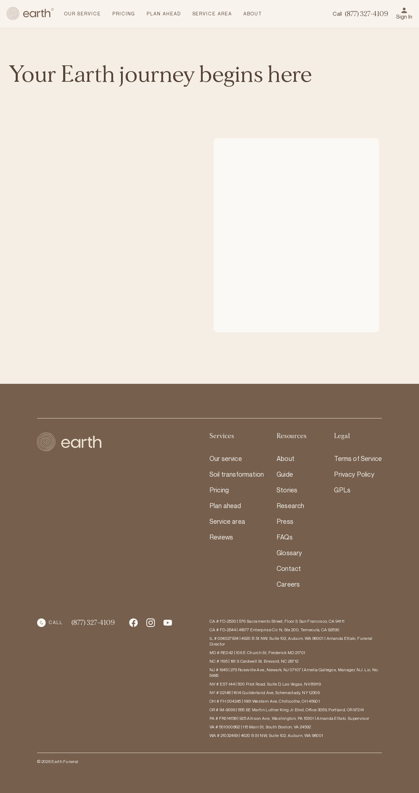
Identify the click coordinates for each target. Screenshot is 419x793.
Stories (287, 490)
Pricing (219, 490)
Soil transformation (237, 474)
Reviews (221, 537)
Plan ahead (225, 506)
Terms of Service (358, 458)
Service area (227, 521)
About (285, 458)
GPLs (342, 490)
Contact (289, 568)
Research (290, 506)
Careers (288, 584)
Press (285, 521)
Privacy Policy (354, 474)
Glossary (289, 553)
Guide (285, 474)
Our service (226, 458)
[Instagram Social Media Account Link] (167, 622)
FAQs (285, 537)
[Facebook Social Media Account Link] (133, 622)
